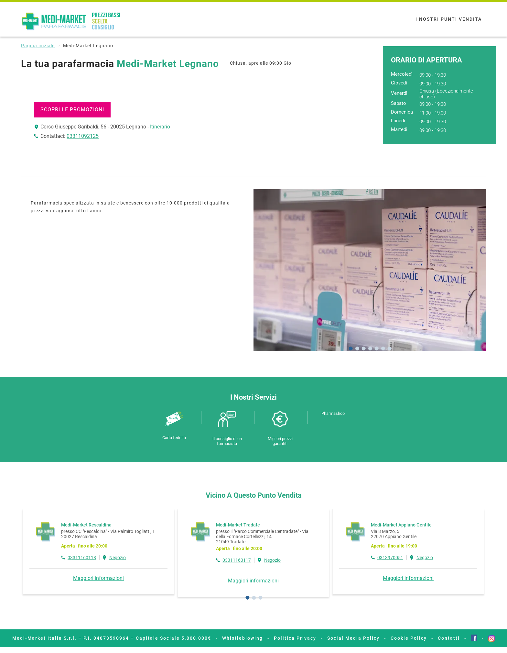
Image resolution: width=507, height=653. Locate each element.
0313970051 (390, 557)
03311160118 (82, 557)
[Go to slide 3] (363, 348)
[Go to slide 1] (350, 348)
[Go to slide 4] (370, 348)
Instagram (491, 638)
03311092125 (83, 136)
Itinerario (160, 127)
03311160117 (236, 560)
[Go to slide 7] (389, 348)
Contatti (449, 638)
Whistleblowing (242, 638)
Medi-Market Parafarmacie (72, 21)
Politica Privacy (295, 638)
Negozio (117, 557)
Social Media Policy (353, 638)
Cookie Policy (409, 638)
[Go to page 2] (254, 598)
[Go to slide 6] (383, 348)
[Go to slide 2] (357, 348)
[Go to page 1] (247, 598)
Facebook (474, 638)
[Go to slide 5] (376, 348)
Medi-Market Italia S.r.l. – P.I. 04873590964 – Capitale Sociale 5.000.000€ (111, 638)
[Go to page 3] (260, 598)
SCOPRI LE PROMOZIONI (72, 109)
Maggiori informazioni (98, 578)
